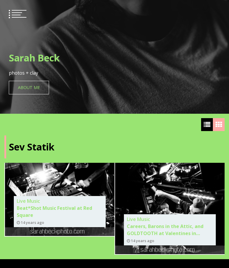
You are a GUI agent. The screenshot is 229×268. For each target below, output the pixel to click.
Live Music (28, 201)
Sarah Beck (34, 57)
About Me (29, 87)
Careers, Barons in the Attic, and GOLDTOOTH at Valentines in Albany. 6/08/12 (165, 230)
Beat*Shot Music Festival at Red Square (54, 211)
